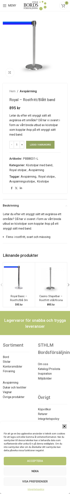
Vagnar (7, 392)
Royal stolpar (18, 170)
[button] (64, 426)
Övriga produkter (13, 397)
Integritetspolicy (36, 489)
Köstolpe (43, 181)
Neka (35, 471)
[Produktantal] (17, 145)
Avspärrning (28, 91)
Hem (12, 91)
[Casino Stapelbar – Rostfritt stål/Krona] (51, 278)
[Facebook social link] (11, 188)
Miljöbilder (45, 378)
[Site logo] (35, 5)
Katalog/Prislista (49, 369)
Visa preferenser (35, 481)
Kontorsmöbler (12, 366)
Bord (6, 357)
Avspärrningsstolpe (22, 181)
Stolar (6, 361)
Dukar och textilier (14, 387)
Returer (42, 414)
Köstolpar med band (39, 165)
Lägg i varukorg (40, 144)
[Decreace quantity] (11, 145)
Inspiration (45, 373)
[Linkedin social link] (21, 188)
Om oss (43, 364)
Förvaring (9, 371)
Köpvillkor (44, 409)
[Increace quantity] (22, 145)
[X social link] (16, 188)
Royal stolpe (46, 176)
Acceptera (35, 461)
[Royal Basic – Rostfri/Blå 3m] (19, 278)
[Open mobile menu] (9, 5)
